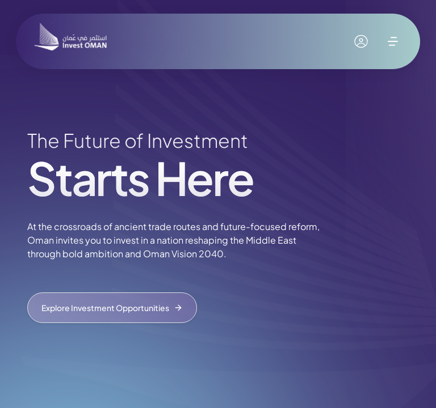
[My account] (361, 41)
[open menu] (393, 41)
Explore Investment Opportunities (112, 308)
